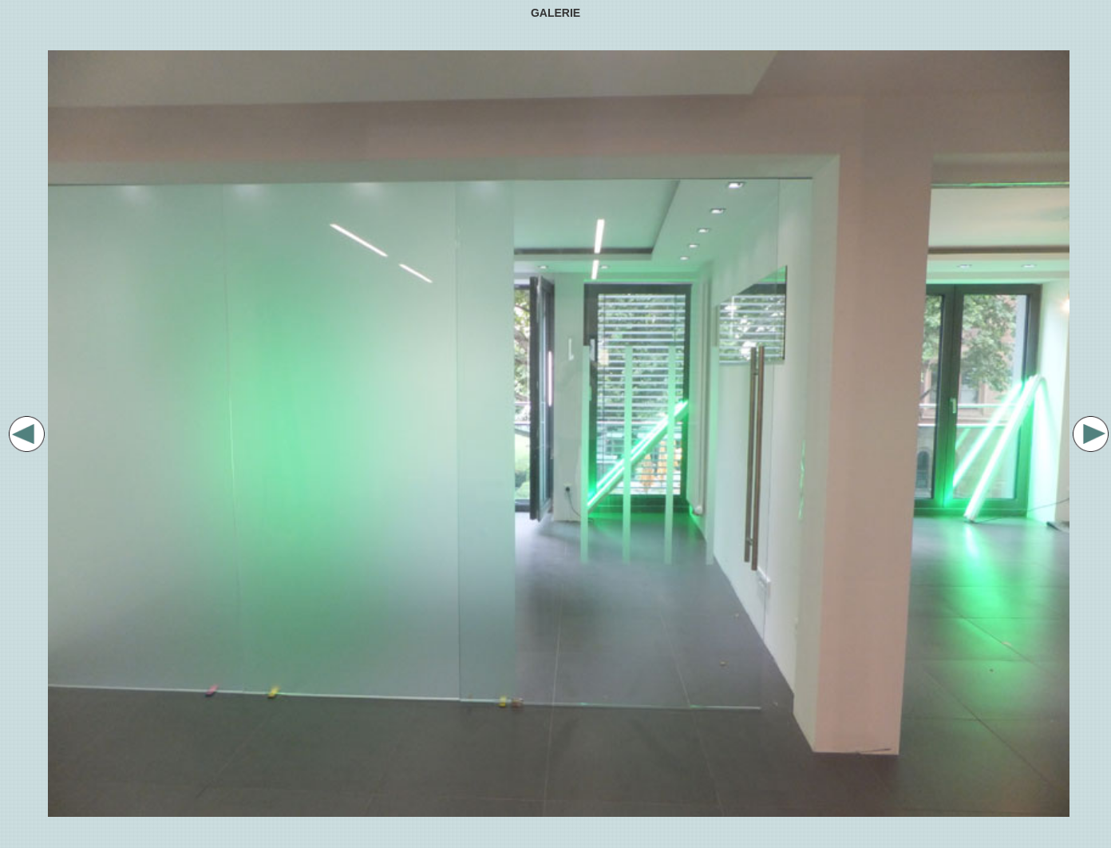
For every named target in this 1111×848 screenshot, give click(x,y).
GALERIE (555, 12)
